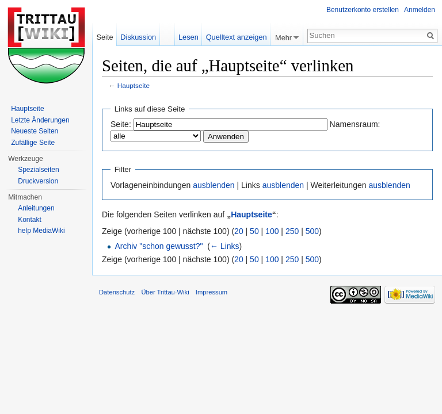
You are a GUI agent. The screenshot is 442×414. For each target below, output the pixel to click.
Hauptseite (133, 85)
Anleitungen (36, 208)
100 (272, 231)
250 (292, 231)
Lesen (188, 37)
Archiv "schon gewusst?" (159, 246)
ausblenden (213, 185)
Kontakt (29, 220)
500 (312, 231)
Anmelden (419, 10)
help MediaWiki (41, 231)
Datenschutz (117, 292)
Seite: (120, 124)
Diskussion (138, 37)
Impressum (211, 292)
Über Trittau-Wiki (165, 292)
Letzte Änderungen (40, 120)
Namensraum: (355, 124)
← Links (224, 246)
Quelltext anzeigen (236, 37)
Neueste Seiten (34, 131)
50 (254, 231)
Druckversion (38, 181)
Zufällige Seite (33, 143)
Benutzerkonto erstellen (362, 10)
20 (238, 231)
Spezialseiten (38, 170)
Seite (104, 37)
